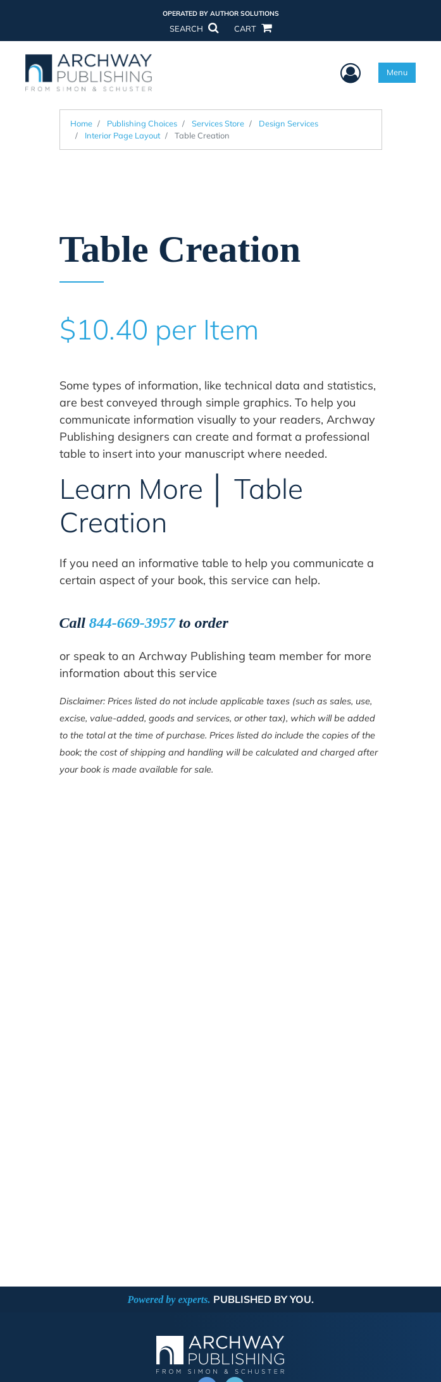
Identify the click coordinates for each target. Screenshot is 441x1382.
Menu (397, 72)
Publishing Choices (142, 123)
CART (252, 28)
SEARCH (194, 28)
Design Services (288, 123)
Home (81, 123)
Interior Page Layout (122, 135)
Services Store (218, 123)
